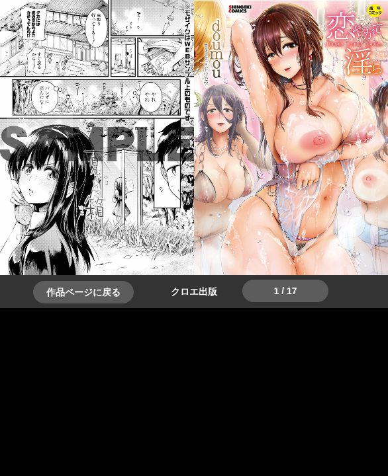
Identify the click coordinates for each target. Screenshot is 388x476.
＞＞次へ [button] (40, 122)
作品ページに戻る (83, 292)
